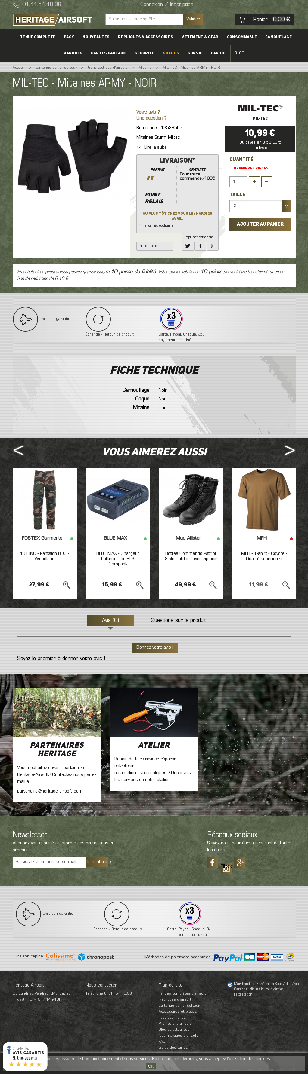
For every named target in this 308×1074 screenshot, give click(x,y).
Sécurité (144, 53)
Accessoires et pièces (178, 1011)
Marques (72, 53)
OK (151, 1066)
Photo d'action (149, 246)
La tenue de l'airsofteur (179, 1005)
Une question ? (151, 118)
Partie (218, 53)
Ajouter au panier (260, 224)
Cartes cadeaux (108, 53)
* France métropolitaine (177, 191)
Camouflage (278, 37)
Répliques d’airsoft (175, 999)
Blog (239, 53)
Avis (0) (110, 620)
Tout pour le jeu (172, 1017)
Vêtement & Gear (200, 37)
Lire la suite (151, 147)
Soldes (171, 53)
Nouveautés (96, 37)
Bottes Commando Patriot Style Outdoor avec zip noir (191, 556)
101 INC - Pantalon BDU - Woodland (44, 556)
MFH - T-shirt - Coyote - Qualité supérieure (264, 556)
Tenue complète (37, 37)
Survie (195, 53)
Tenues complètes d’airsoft (182, 993)
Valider (193, 19)
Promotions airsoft (175, 1023)
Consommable (242, 37)
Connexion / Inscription (166, 4)
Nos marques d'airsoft (178, 1035)
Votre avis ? (148, 112)
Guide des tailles (173, 1047)
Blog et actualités (174, 1029)
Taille (237, 195)
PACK (69, 37)
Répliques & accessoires (145, 37)
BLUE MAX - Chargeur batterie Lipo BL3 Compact (117, 559)
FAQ (162, 1041)
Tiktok (226, 866)
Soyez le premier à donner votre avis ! (61, 658)
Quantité (241, 159)
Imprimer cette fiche (199, 237)
